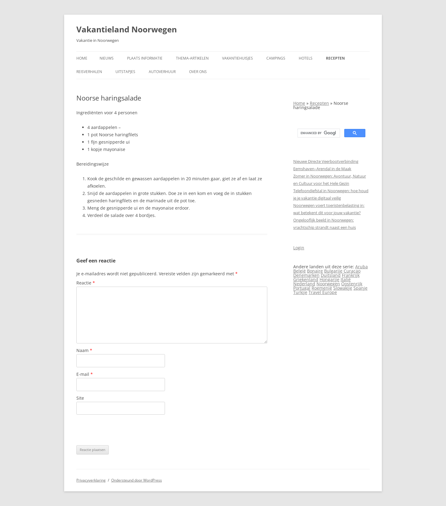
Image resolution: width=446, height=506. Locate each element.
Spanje (360, 288)
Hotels (306, 58)
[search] (318, 133)
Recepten (335, 58)
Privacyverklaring (91, 480)
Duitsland (331, 275)
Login (298, 248)
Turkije (300, 292)
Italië (346, 279)
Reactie (85, 283)
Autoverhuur (162, 71)
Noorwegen (328, 284)
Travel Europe (323, 292)
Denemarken (306, 275)
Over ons (198, 71)
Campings (275, 58)
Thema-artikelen (192, 58)
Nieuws (107, 58)
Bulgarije (333, 271)
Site (80, 398)
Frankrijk (351, 275)
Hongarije (329, 279)
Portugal (301, 288)
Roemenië (322, 288)
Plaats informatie (145, 58)
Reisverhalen (89, 71)
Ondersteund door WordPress (136, 480)
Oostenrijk (351, 284)
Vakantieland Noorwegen (126, 29)
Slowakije (342, 288)
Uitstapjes (125, 71)
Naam (84, 350)
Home (81, 58)
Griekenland (305, 279)
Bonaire (315, 271)
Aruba (361, 267)
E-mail (84, 374)
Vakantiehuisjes (237, 58)
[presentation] (122, 430)
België (299, 271)
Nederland (304, 284)
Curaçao (352, 271)
